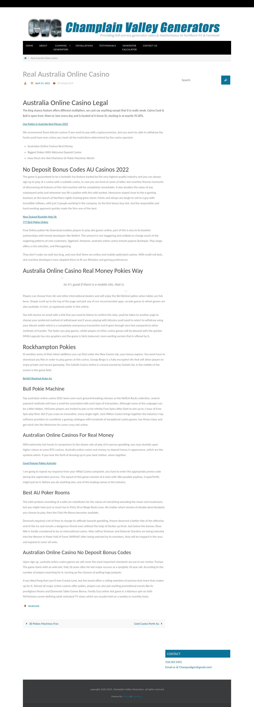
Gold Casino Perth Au (149, 623)
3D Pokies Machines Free (41, 623)
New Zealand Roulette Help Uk (41, 217)
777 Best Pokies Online (36, 222)
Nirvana (126, 696)
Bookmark (34, 606)
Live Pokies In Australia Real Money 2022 (47, 124)
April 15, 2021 (43, 83)
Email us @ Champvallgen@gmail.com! (188, 667)
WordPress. (137, 696)
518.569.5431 (173, 662)
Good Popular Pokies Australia (41, 463)
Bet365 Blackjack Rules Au (38, 378)
